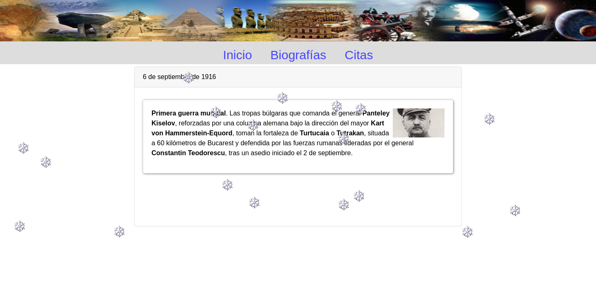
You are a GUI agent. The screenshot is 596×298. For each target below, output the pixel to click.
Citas (359, 55)
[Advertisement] (298, 196)
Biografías (298, 55)
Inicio (237, 55)
